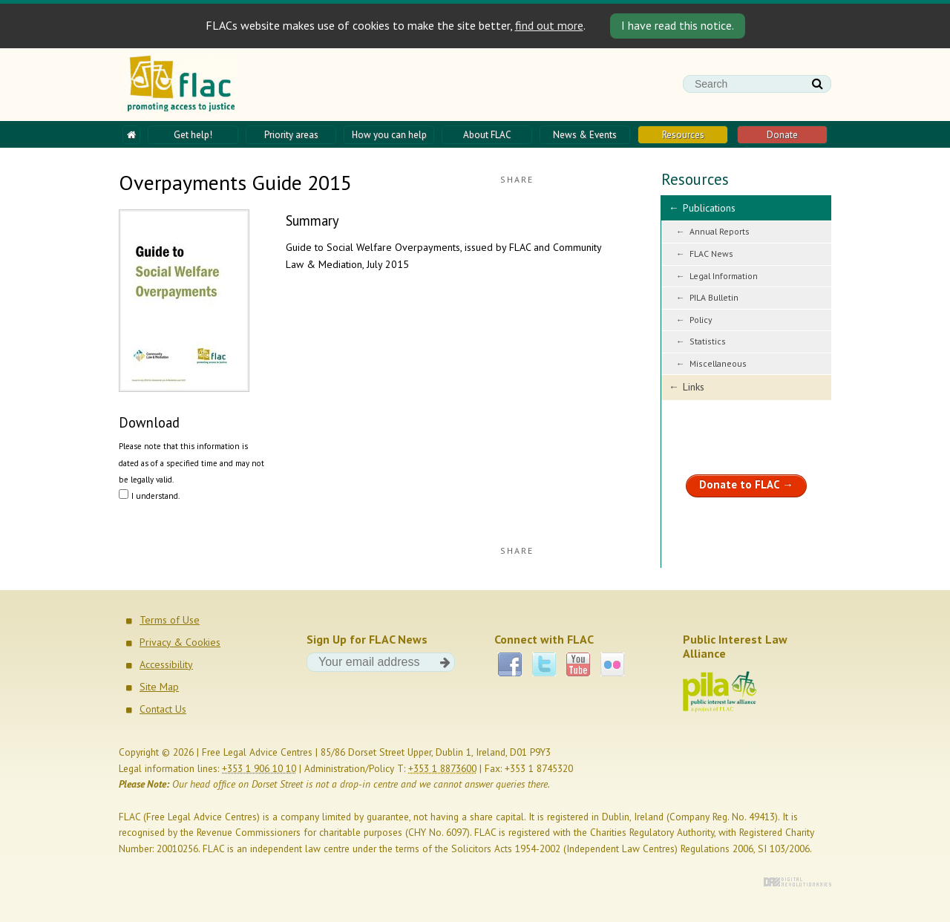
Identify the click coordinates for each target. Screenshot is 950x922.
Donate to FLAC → (746, 484)
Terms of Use (170, 620)
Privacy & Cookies (180, 642)
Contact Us (163, 709)
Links (693, 386)
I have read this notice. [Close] (677, 25)
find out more (549, 25)
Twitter (544, 664)
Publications (709, 208)
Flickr (612, 664)
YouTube (578, 664)
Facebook (510, 664)
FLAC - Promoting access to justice (181, 84)
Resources (695, 179)
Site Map (159, 686)
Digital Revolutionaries (797, 881)
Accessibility (166, 664)
